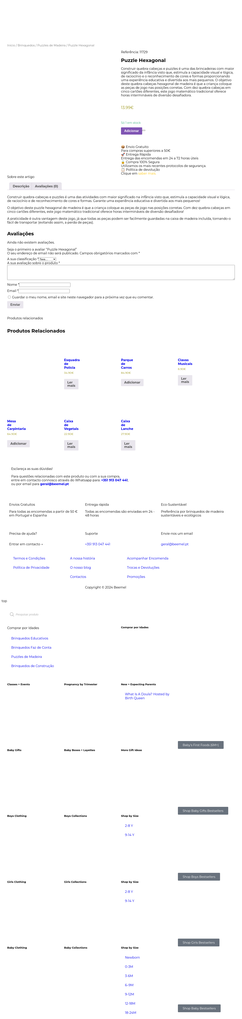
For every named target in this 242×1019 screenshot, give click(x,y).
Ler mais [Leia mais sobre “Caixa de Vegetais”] (71, 445)
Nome (13, 285)
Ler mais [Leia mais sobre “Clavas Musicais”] (185, 380)
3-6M (129, 976)
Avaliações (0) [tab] (46, 186)
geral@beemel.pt (54, 484)
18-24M (130, 1013)
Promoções (136, 577)
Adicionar (131, 131)
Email (12, 291)
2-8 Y (129, 826)
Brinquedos (26, 45)
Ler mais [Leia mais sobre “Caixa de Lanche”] (128, 445)
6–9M (129, 985)
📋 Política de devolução (140, 170)
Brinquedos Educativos (29, 638)
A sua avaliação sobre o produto (33, 263)
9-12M (129, 994)
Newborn (132, 957)
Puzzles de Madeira (51, 45)
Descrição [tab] (21, 186)
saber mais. (147, 173)
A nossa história (82, 558)
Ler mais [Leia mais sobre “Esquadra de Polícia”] (71, 384)
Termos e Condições (29, 558)
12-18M (130, 1003)
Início (11, 45)
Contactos (78, 577)
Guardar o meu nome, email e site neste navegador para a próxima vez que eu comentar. (83, 297)
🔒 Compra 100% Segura (140, 162)
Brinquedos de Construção (32, 666)
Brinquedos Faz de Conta (31, 647)
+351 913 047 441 (114, 480)
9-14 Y (129, 835)
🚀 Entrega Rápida (136, 154)
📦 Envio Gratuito (135, 147)
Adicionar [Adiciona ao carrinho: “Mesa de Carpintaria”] (18, 444)
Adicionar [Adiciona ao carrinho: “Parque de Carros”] (132, 382)
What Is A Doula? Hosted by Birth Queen (147, 696)
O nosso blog (80, 567)
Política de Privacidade (31, 567)
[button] (178, 147)
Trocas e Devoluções (143, 567)
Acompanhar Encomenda (147, 558)
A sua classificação (23, 259)
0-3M (129, 967)
